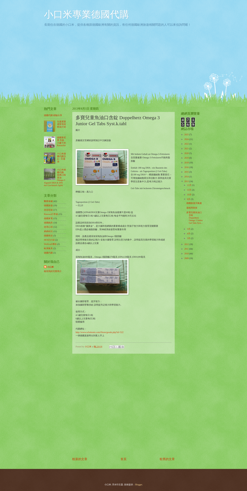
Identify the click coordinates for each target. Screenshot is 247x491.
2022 (186, 144)
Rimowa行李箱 (51, 214)
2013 (186, 181)
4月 (189, 233)
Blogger (138, 484)
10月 (189, 194)
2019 (186, 158)
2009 (186, 258)
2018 (186, 162)
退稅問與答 (191, 208)
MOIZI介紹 (49, 240)
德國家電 (48, 218)
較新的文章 (79, 459)
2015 (186, 172)
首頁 (123, 459)
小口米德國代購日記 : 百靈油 (61, 157)
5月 (189, 229)
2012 (186, 244)
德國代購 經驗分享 (53, 115)
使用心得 (48, 227)
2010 (186, 253)
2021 (186, 148)
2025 (186, 134)
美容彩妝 (48, 210)
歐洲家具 (48, 248)
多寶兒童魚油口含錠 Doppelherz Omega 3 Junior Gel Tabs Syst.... (194, 217)
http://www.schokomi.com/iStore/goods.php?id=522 (99, 332)
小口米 (50, 267)
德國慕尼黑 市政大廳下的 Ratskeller (61, 141)
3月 (189, 238)
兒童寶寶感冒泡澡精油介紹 (61, 124)
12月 (189, 185)
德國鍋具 (48, 223)
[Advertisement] (123, 405)
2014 (186, 176)
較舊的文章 (167, 459)
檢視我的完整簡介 (53, 271)
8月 (189, 199)
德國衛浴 (48, 235)
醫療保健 (48, 201)
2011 (186, 249)
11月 (189, 190)
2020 (186, 153)
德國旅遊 (48, 205)
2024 (186, 139)
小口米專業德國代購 (86, 14)
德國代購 (48, 253)
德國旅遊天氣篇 (194, 203)
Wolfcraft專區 (50, 244)
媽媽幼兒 (48, 231)
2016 (186, 167)
